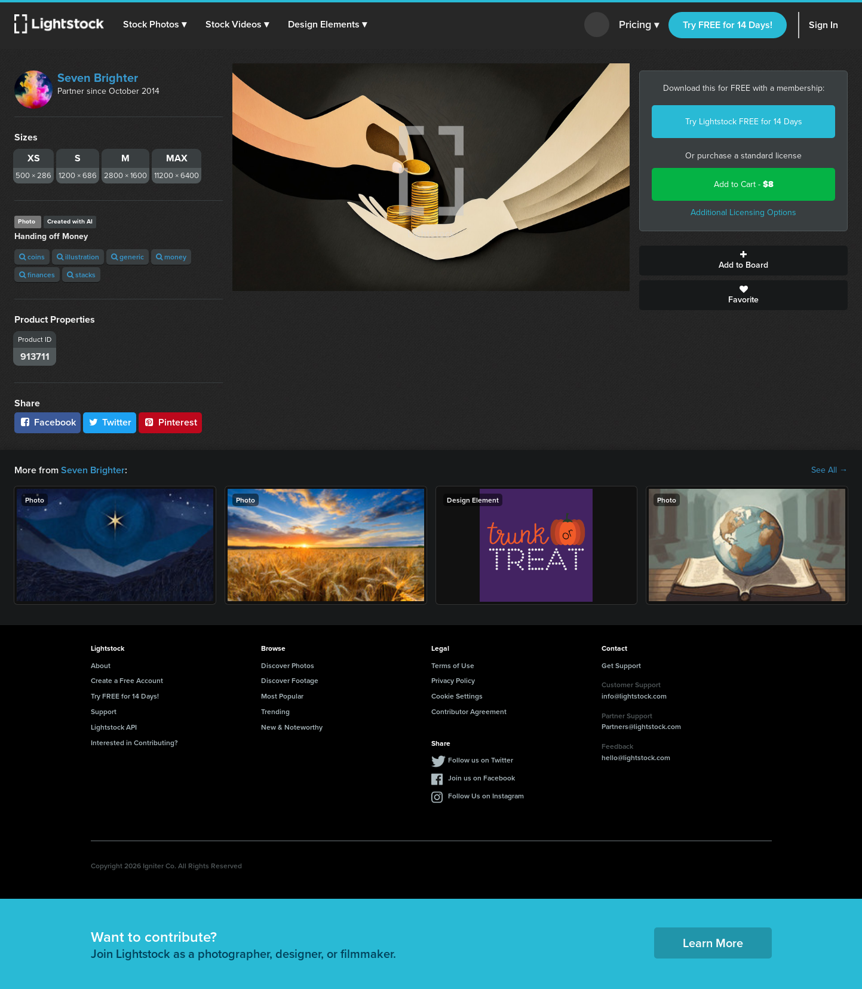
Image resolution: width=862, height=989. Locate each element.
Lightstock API (114, 727)
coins (32, 257)
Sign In (823, 25)
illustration (78, 257)
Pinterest (170, 422)
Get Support (621, 665)
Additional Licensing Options (743, 212)
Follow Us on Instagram (486, 796)
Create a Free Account (127, 680)
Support (103, 711)
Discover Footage (289, 680)
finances (37, 275)
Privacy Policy (453, 680)
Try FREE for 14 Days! (727, 25)
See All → (829, 470)
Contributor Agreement (469, 711)
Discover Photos (287, 665)
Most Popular (282, 696)
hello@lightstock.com (636, 757)
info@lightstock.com (634, 696)
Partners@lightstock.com (641, 726)
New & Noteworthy (292, 727)
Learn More (713, 942)
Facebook (47, 422)
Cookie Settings (457, 696)
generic (127, 257)
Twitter (110, 422)
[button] (154, 24)
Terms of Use (452, 665)
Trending (275, 711)
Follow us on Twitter (480, 760)
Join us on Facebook (481, 778)
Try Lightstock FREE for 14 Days (743, 121)
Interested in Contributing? (134, 742)
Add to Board (743, 260)
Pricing (639, 25)
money (171, 257)
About (101, 665)
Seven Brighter (97, 78)
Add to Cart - (744, 184)
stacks (81, 275)
